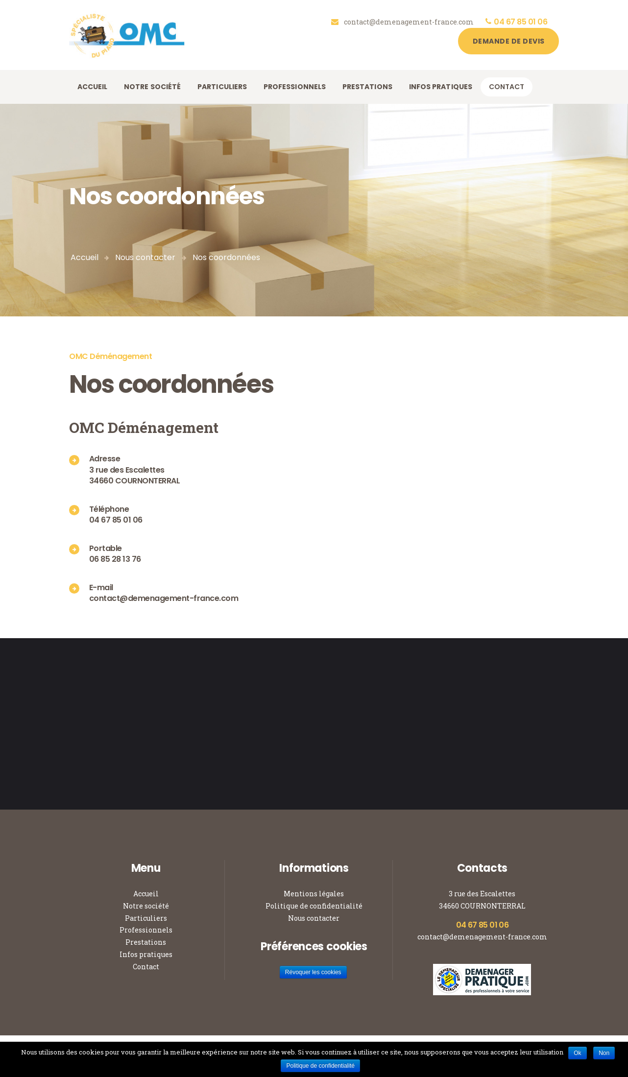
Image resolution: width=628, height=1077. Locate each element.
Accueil (84, 257)
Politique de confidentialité (314, 905)
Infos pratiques (146, 954)
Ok (577, 1053)
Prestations (145, 942)
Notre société (146, 905)
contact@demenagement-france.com (482, 936)
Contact (146, 966)
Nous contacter (145, 257)
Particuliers (146, 918)
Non (604, 1053)
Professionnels (146, 929)
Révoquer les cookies (313, 972)
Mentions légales (314, 893)
